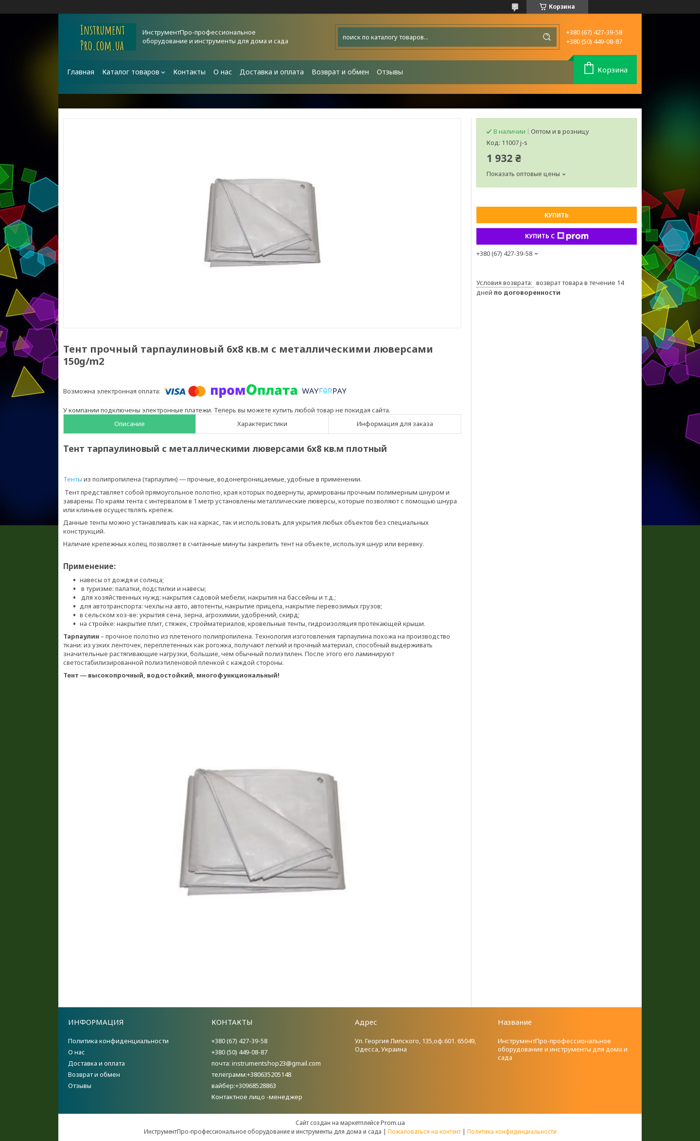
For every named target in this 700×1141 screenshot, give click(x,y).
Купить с (557, 236)
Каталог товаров (130, 71)
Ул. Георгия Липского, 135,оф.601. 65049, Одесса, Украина (415, 1044)
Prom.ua (393, 1122)
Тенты (72, 479)
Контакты (189, 71)
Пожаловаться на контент (424, 1131)
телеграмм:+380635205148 (251, 1074)
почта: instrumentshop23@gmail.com (266, 1063)
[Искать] (547, 37)
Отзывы (390, 71)
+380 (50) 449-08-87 (239, 1052)
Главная (80, 71)
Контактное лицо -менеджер (256, 1096)
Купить (556, 215)
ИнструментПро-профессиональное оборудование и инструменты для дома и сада (563, 1049)
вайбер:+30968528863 (243, 1085)
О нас (222, 71)
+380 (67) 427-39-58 (239, 1040)
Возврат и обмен (340, 71)
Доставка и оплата (272, 71)
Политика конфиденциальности (118, 1040)
